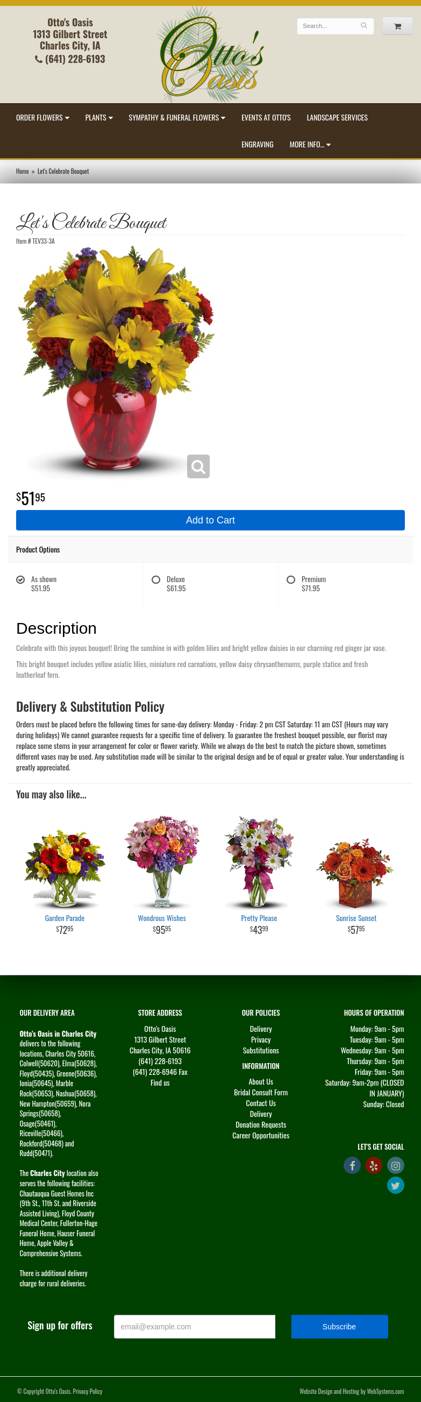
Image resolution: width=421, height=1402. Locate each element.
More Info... (307, 144)
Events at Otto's (266, 117)
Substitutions (261, 1050)
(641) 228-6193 (70, 59)
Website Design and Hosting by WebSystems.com (351, 1391)
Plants (95, 117)
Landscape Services (337, 117)
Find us (160, 1082)
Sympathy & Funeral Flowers (174, 117)
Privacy (261, 1039)
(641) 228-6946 (155, 1071)
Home (22, 171)
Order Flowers (39, 117)
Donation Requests (261, 1124)
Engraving (257, 144)
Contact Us (261, 1102)
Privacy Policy (88, 1391)
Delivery (261, 1028)
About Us (260, 1081)
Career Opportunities (260, 1135)
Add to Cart (210, 520)
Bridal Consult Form (261, 1091)
